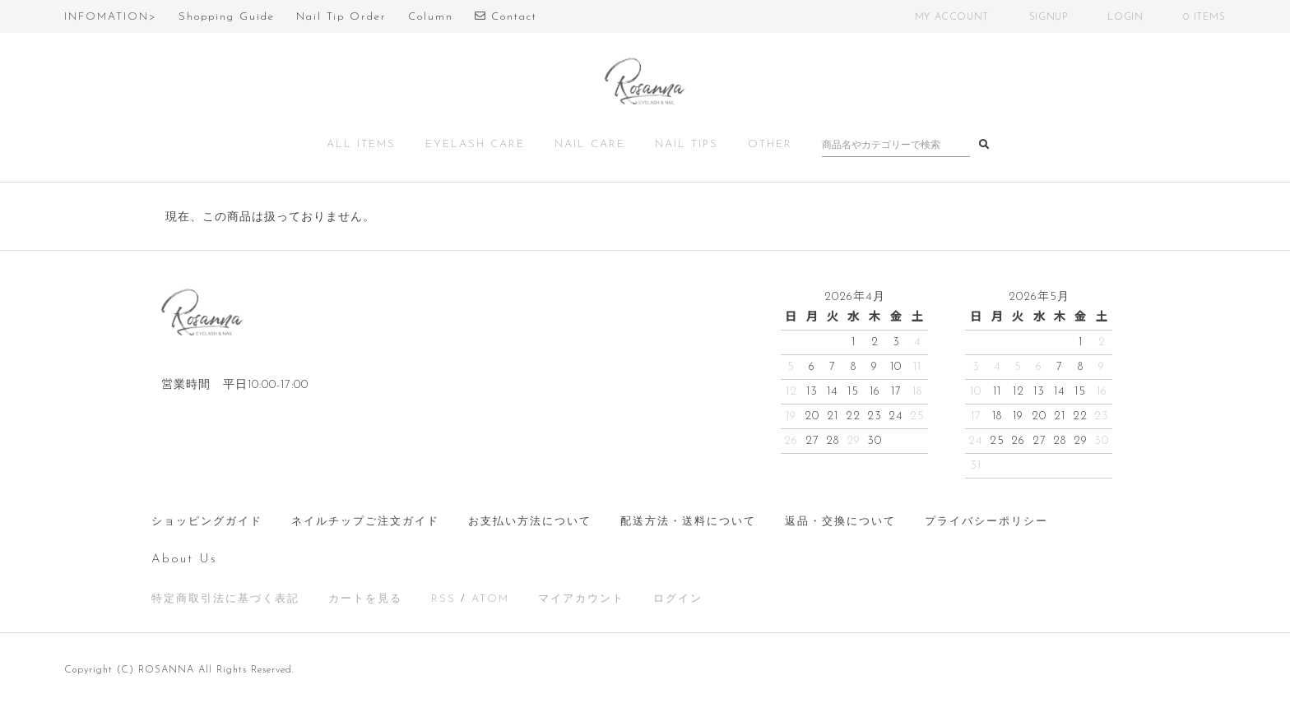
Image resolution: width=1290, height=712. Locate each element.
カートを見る (365, 599)
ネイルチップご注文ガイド (365, 521)
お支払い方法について (530, 521)
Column (430, 17)
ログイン (678, 599)
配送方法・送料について (688, 521)
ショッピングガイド (206, 521)
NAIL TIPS (686, 144)
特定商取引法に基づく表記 (225, 599)
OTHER (770, 144)
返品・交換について (840, 521)
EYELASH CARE (475, 144)
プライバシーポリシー (986, 521)
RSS (443, 599)
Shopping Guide (227, 17)
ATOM (490, 599)
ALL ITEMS (361, 144)
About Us (184, 559)
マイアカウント (581, 599)
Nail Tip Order (341, 17)
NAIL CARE (590, 144)
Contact (506, 16)
